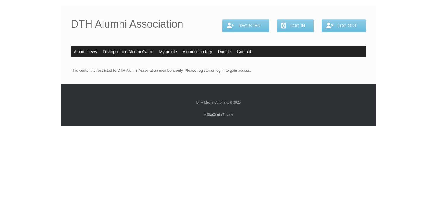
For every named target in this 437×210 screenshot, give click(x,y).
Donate (224, 51)
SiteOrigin (214, 114)
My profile (168, 51)
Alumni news (85, 51)
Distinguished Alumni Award (128, 51)
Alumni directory (197, 51)
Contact (244, 51)
